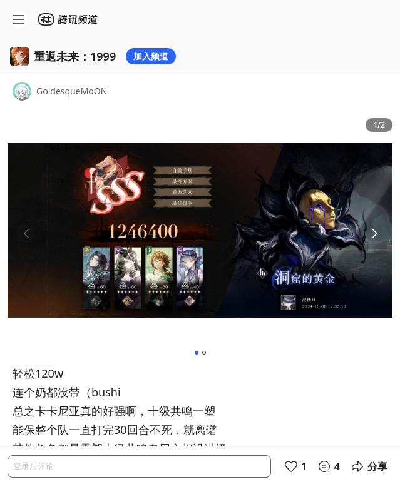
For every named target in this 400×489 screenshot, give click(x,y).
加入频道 (150, 56)
